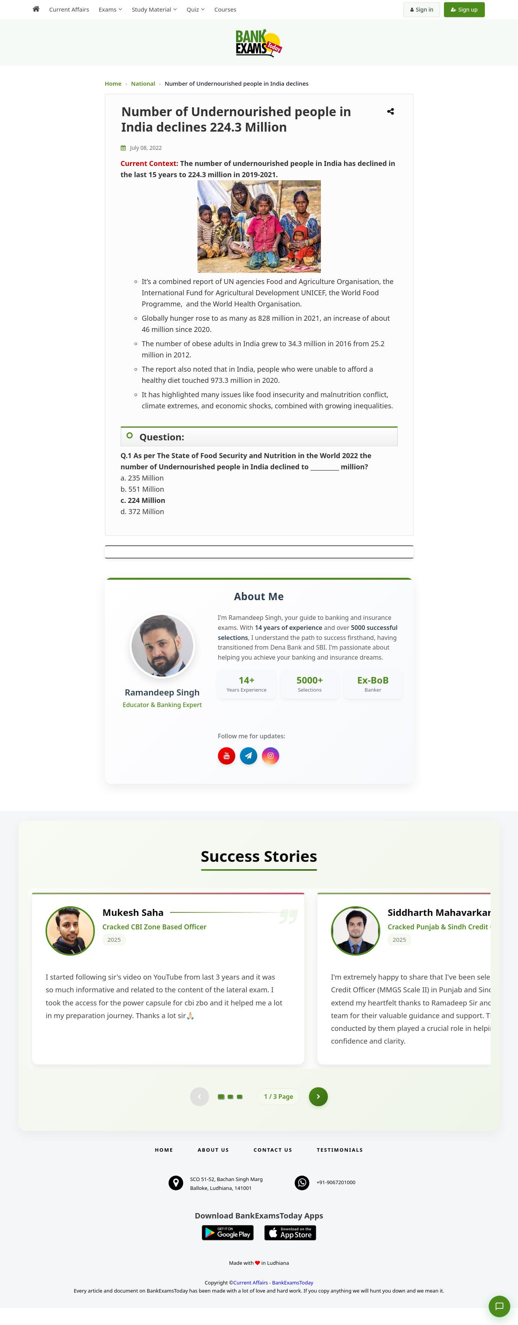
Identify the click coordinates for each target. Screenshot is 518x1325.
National (144, 83)
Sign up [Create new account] (464, 9)
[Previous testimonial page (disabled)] (199, 1113)
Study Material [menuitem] (151, 9)
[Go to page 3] (239, 1113)
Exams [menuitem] (107, 9)
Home (113, 83)
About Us (213, 1166)
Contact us (273, 1166)
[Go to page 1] (221, 1113)
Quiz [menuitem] (193, 9)
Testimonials (340, 1166)
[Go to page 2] (230, 1113)
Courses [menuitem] (225, 9)
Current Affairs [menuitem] (69, 9)
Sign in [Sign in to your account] (421, 9)
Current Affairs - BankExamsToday (273, 1299)
